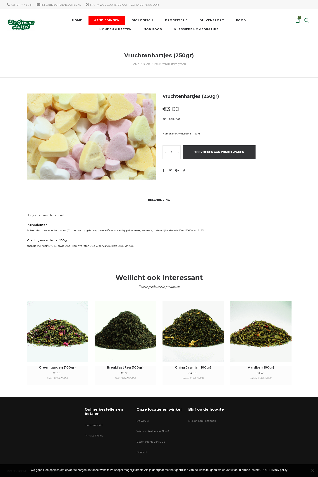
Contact (141, 452)
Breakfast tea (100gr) (125, 367)
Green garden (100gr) (57, 367)
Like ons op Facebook (202, 420)
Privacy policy (278, 470)
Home (135, 64)
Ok (265, 470)
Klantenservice (94, 425)
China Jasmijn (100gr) (193, 367)
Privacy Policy (94, 435)
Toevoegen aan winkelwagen (219, 152)
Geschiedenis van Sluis (150, 441)
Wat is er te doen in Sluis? (152, 431)
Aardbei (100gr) (261, 367)
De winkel (142, 420)
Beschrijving (159, 199)
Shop (146, 64)
